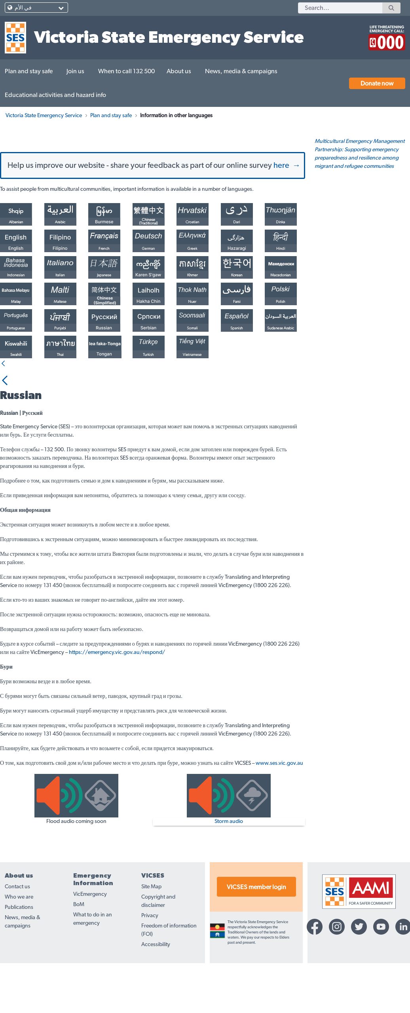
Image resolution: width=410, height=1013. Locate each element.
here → (286, 208)
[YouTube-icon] (381, 969)
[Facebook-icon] (315, 969)
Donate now (377, 83)
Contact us (17, 929)
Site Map (151, 929)
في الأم (23, 8)
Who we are (19, 939)
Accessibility (155, 987)
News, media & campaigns (22, 964)
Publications (19, 949)
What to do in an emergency (92, 961)
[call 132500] (340, 34)
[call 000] (384, 34)
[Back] (3, 406)
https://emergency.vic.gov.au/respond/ (117, 695)
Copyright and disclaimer (158, 943)
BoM (78, 947)
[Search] (340, 7)
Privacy (149, 958)
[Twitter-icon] (359, 969)
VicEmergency (90, 936)
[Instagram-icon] (337, 969)
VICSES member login (256, 929)
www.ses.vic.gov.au (279, 805)
